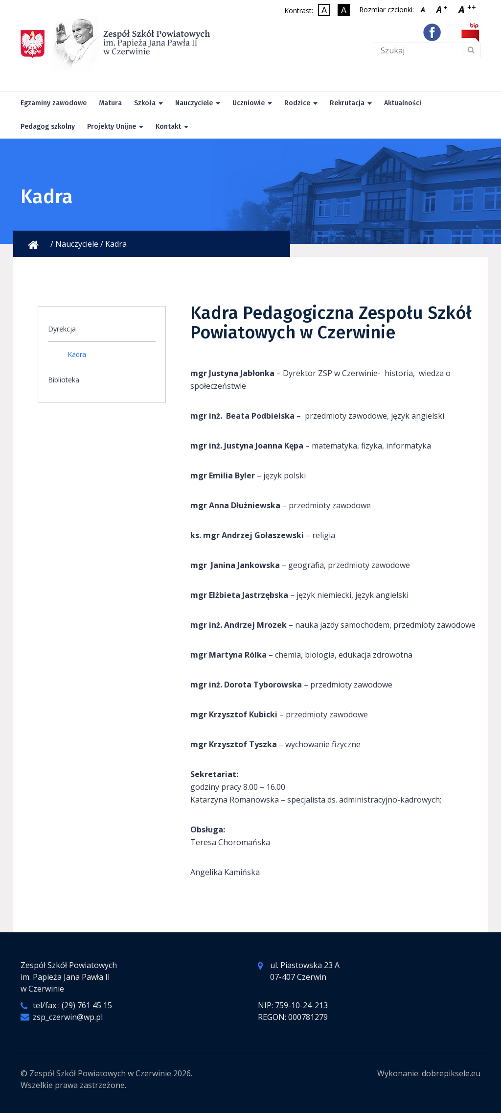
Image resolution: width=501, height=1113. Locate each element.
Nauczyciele (194, 103)
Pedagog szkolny (48, 126)
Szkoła (145, 103)
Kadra (77, 354)
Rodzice (297, 103)
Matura (110, 103)
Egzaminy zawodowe (54, 103)
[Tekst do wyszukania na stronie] (426, 50)
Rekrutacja (347, 103)
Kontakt (168, 126)
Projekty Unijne (111, 126)
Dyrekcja (62, 328)
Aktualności (402, 103)
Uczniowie (248, 103)
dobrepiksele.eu (451, 1073)
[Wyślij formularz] (470, 50)
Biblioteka (63, 379)
